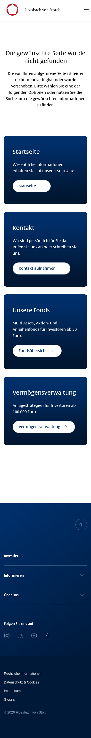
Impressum (12, 691)
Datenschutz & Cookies (21, 682)
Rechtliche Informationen (22, 673)
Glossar (10, 699)
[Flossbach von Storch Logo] (31, 9)
